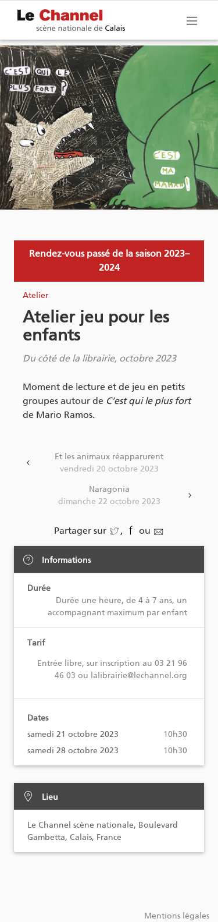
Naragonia (109, 496)
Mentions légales (176, 916)
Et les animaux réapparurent (109, 463)
